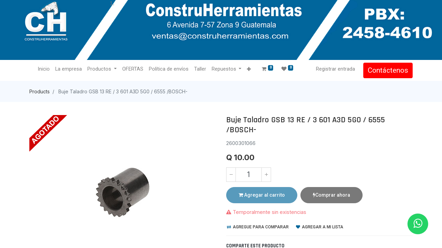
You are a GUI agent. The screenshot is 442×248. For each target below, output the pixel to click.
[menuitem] (43, 69)
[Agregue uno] (266, 175)
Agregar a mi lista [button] (319, 227)
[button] (248, 69)
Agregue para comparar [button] (258, 227)
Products (39, 91)
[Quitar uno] (231, 175)
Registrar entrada (335, 69)
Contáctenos (388, 70)
